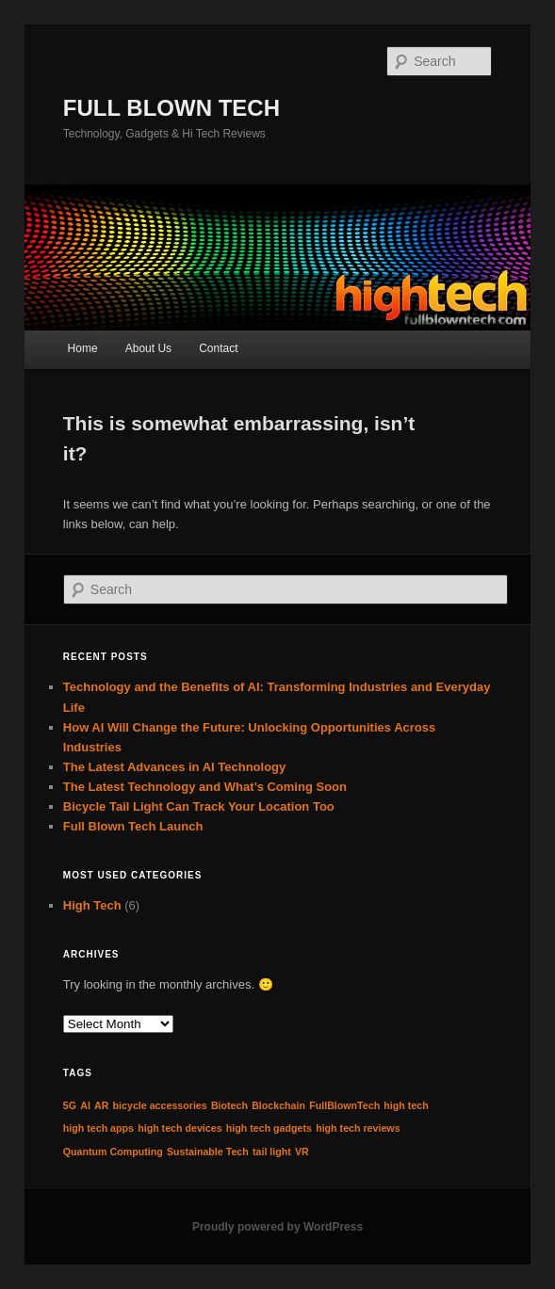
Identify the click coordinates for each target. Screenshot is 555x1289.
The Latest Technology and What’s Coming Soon (205, 787)
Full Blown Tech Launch (133, 826)
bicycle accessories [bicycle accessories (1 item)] (160, 1105)
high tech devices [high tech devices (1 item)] (179, 1128)
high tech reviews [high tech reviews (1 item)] (358, 1128)
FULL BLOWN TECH (171, 108)
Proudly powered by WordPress (277, 1226)
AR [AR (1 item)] (101, 1105)
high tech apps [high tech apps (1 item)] (98, 1128)
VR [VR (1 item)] (302, 1151)
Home (83, 348)
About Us (148, 348)
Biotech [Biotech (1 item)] (229, 1105)
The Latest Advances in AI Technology (174, 767)
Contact (218, 348)
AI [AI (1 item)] (85, 1105)
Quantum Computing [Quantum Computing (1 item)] (113, 1151)
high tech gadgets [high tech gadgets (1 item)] (269, 1128)
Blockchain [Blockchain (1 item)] (278, 1105)
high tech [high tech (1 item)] (406, 1105)
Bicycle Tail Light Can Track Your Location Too (199, 806)
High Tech (92, 905)
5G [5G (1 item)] (69, 1105)
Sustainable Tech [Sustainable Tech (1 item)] (208, 1151)
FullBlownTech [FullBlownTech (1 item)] (344, 1105)
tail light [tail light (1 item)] (272, 1151)
